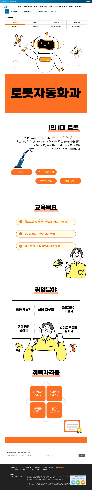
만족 (15, 455)
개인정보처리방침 (60, 468)
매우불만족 (29, 455)
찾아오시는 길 (29, 467)
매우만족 (10, 455)
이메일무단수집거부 (48, 467)
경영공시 (22, 467)
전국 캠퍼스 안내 (13, 1)
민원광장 (45, 469)
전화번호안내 (38, 467)
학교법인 (4, 1)
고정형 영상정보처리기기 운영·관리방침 (20, 469)
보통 (18, 455)
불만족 (23, 455)
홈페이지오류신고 (36, 469)
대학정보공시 (14, 467)
